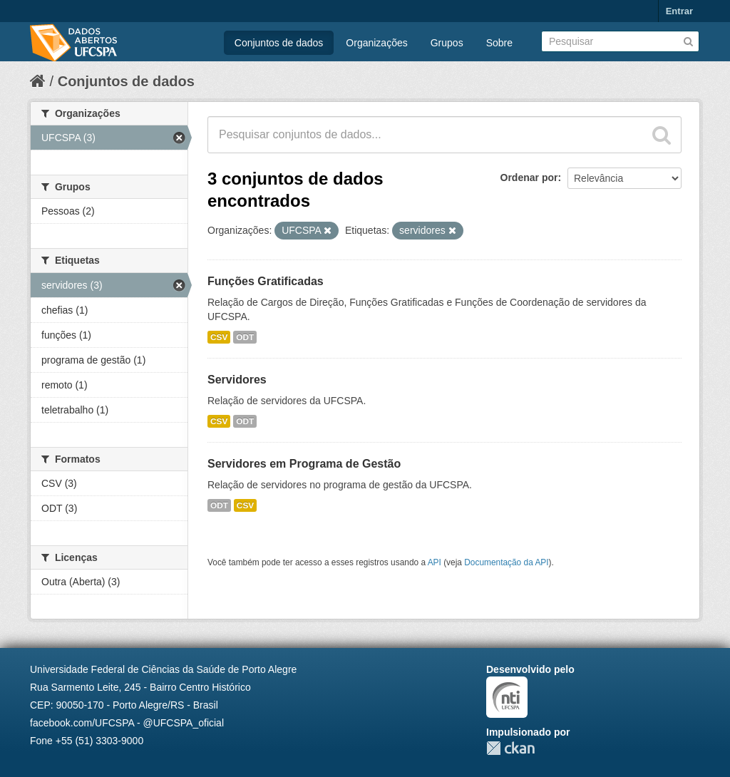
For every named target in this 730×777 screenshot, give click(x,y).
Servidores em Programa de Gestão (304, 464)
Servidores (237, 380)
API (434, 562)
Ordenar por (529, 177)
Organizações (376, 42)
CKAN (510, 748)
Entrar (679, 11)
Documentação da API (506, 562)
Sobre (499, 42)
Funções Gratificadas (265, 281)
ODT (245, 337)
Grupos (447, 42)
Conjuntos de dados (279, 42)
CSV (218, 337)
